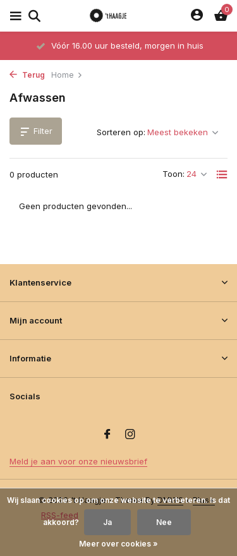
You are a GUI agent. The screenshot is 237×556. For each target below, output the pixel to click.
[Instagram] (130, 434)
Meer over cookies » (118, 543)
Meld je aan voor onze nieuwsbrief (78, 461)
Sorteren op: (121, 132)
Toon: (173, 174)
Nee (164, 522)
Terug (27, 75)
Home (67, 75)
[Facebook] (107, 434)
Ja (107, 522)
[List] (222, 174)
